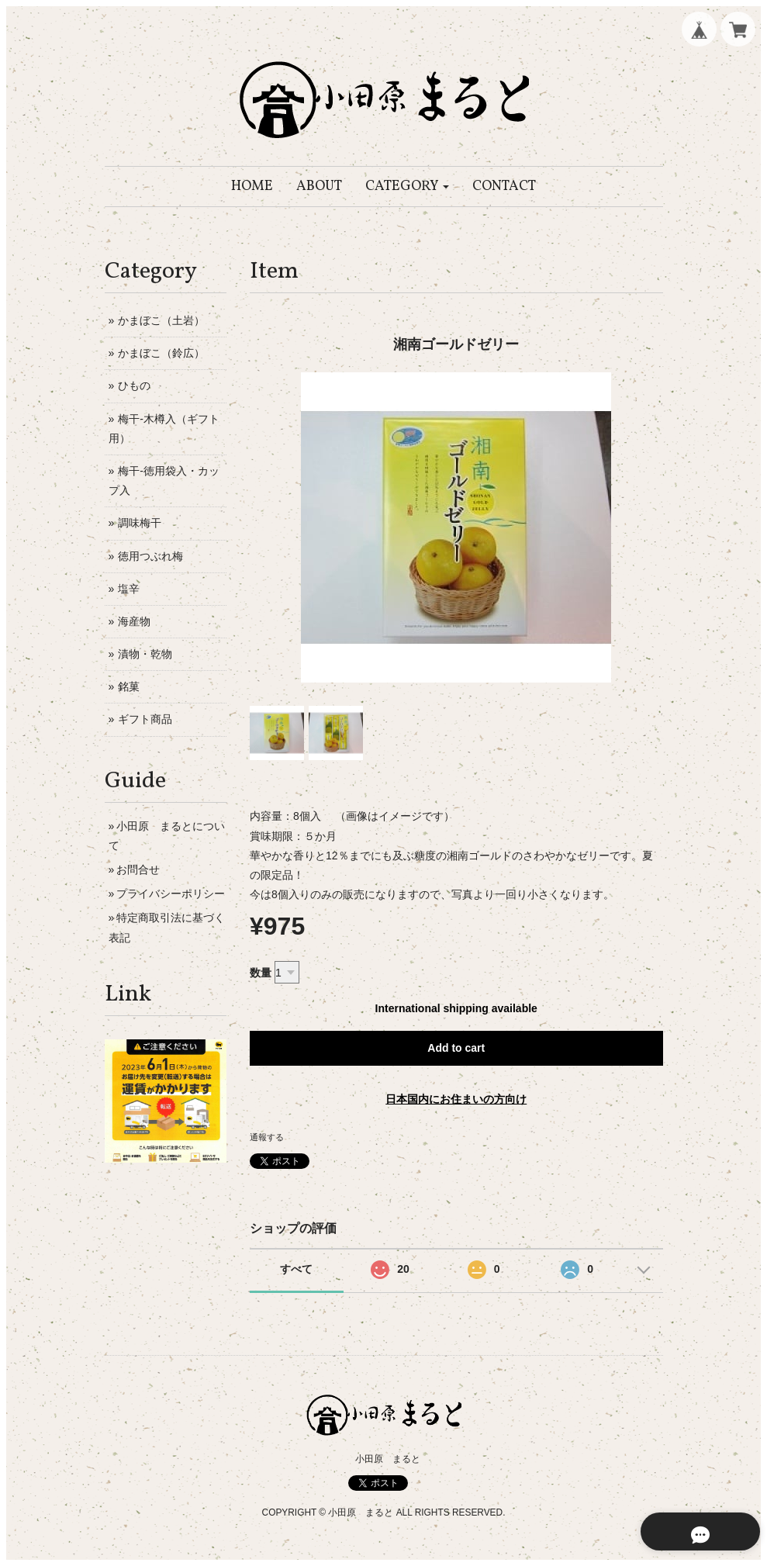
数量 (260, 972)
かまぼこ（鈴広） (161, 353)
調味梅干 (139, 523)
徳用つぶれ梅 (150, 556)
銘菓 (129, 686)
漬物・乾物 (145, 654)
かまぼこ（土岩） (161, 320)
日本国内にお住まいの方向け (456, 1099)
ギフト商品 (145, 719)
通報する (267, 1137)
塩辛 (129, 588)
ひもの (134, 385)
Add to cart (456, 1048)
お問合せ (138, 869)
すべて (296, 1269)
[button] (407, 186)
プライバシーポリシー (170, 893)
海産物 (134, 621)
